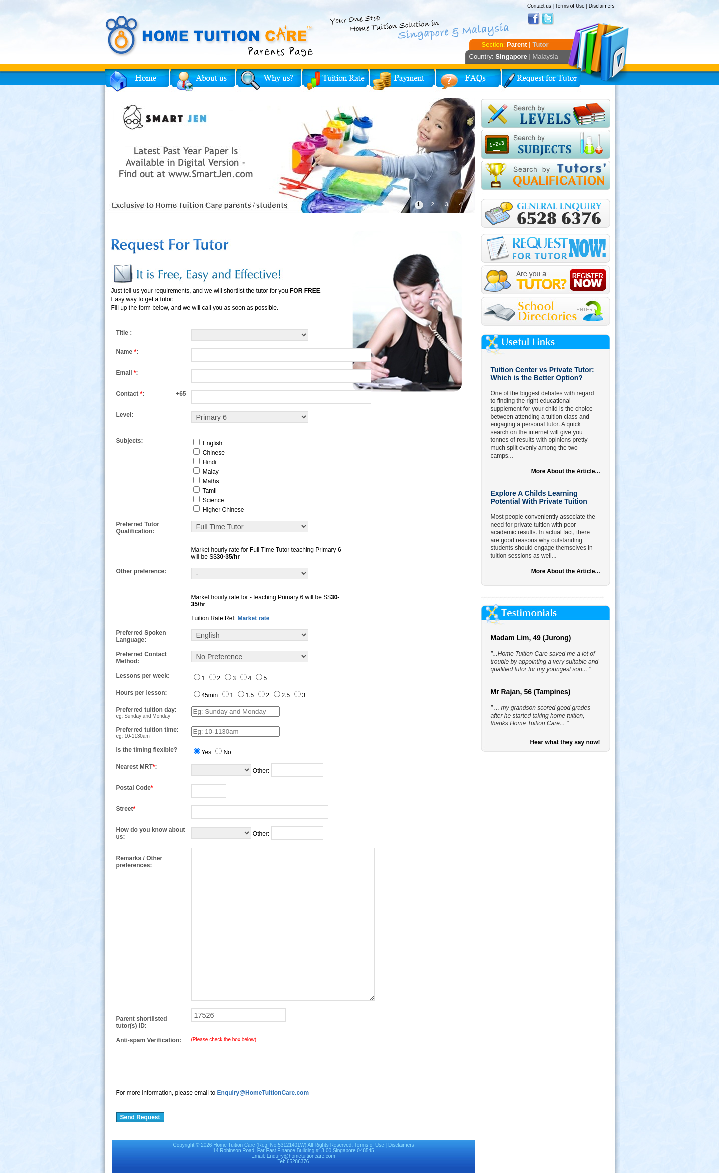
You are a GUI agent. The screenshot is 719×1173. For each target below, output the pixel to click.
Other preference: (141, 571)
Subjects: (129, 440)
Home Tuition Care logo (210, 36)
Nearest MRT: (136, 766)
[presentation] (192, 1063)
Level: (125, 414)
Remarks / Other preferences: (139, 862)
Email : (127, 372)
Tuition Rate (335, 80)
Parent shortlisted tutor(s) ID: (141, 1022)
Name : (127, 351)
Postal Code (134, 787)
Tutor (540, 44)
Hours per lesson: (141, 692)
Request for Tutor (541, 80)
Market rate (253, 618)
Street (126, 808)
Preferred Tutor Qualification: (137, 528)
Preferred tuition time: (147, 729)
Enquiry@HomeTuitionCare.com (263, 1092)
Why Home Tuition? (269, 80)
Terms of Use (570, 6)
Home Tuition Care (234, 1145)
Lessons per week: (143, 675)
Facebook (534, 19)
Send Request (140, 1117)
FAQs (467, 80)
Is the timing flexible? (147, 749)
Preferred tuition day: (146, 709)
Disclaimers (602, 6)
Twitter (548, 19)
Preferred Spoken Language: (141, 636)
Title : (124, 332)
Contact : (130, 393)
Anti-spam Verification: (149, 1040)
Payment (401, 80)
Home (137, 80)
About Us (203, 80)
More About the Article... (565, 471)
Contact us (539, 6)
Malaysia (545, 56)
